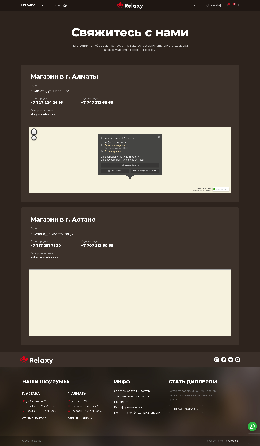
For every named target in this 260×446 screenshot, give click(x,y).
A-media (233, 440)
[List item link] (44, 406)
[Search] (224, 5)
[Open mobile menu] (28, 5)
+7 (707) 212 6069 (54, 5)
